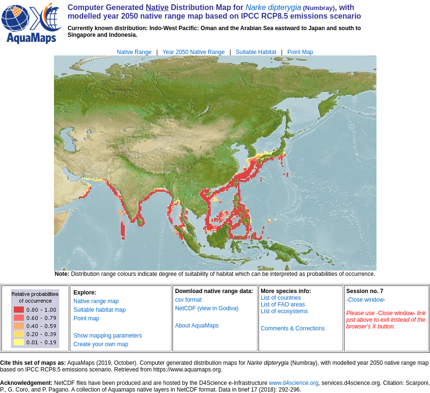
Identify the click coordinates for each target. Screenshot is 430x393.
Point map (86, 318)
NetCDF (185, 308)
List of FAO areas (283, 304)
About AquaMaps (196, 325)
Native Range (134, 52)
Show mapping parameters (108, 335)
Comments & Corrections (293, 328)
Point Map (300, 52)
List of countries (281, 298)
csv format (188, 299)
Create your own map (101, 344)
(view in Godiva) (217, 308)
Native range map (96, 301)
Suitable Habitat (256, 52)
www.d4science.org (293, 383)
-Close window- (366, 299)
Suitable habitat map (100, 309)
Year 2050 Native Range (193, 52)
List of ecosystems (284, 311)
